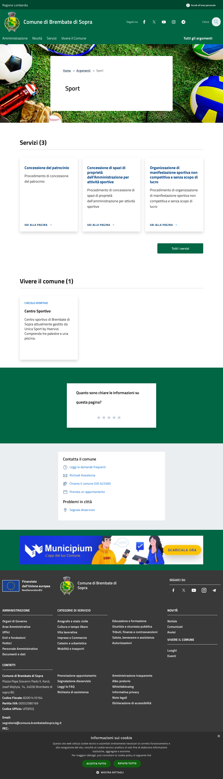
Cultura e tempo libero (72, 626)
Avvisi (171, 632)
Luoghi (172, 650)
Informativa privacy (125, 692)
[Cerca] (216, 22)
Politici (7, 643)
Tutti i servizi (180, 248)
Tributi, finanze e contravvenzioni (135, 632)
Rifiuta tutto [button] (127, 763)
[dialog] (111, 755)
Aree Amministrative (16, 626)
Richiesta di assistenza (73, 692)
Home (67, 70)
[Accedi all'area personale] (201, 5)
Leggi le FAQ (65, 686)
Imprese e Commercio (72, 637)
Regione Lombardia (15, 5)
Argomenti (83, 70)
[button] (111, 772)
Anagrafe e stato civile (72, 621)
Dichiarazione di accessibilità (131, 703)
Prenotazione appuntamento (76, 675)
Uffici (6, 632)
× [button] (218, 736)
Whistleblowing (123, 686)
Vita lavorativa (67, 632)
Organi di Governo (14, 621)
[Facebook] (142, 21)
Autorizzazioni (122, 643)
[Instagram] (171, 21)
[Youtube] (161, 21)
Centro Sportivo (37, 311)
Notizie (172, 621)
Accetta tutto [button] (96, 763)
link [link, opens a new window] (149, 755)
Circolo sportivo (36, 303)
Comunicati (175, 626)
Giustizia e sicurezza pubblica (132, 626)
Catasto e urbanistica (71, 643)
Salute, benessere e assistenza (133, 637)
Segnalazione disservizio (74, 681)
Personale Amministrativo (20, 648)
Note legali (119, 697)
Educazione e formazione (129, 621)
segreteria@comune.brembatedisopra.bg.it (32, 722)
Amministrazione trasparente (132, 675)
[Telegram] (181, 21)
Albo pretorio (121, 681)
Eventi (171, 656)
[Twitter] (152, 21)
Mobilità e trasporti (70, 648)
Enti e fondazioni (13, 637)
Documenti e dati (13, 654)
